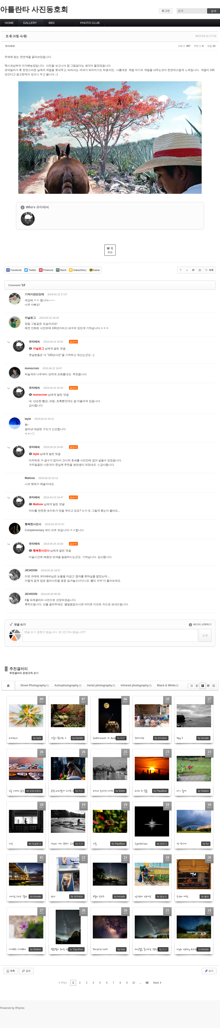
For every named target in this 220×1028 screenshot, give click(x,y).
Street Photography (34, 685)
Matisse (30, 478)
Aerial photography (101, 685)
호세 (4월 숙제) (16, 36)
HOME (9, 23)
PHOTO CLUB (89, 23)
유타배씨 (10, 46)
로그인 (166, 10)
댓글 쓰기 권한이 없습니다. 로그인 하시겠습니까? (54, 632)
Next (157, 982)
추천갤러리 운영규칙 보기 (23, 673)
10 (133, 982)
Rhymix (20, 1008)
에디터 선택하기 (200, 624)
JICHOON (31, 570)
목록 (209, 270)
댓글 (209, 318)
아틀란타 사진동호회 (34, 9)
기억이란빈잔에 (34, 294)
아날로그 (30, 317)
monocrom (32, 368)
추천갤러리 (18, 669)
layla (28, 418)
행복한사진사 (33, 524)
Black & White (167, 685)
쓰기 (208, 971)
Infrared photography (136, 685)
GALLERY (30, 23)
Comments (16, 285)
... (140, 982)
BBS (52, 23)
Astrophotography (68, 685)
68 (147, 982)
